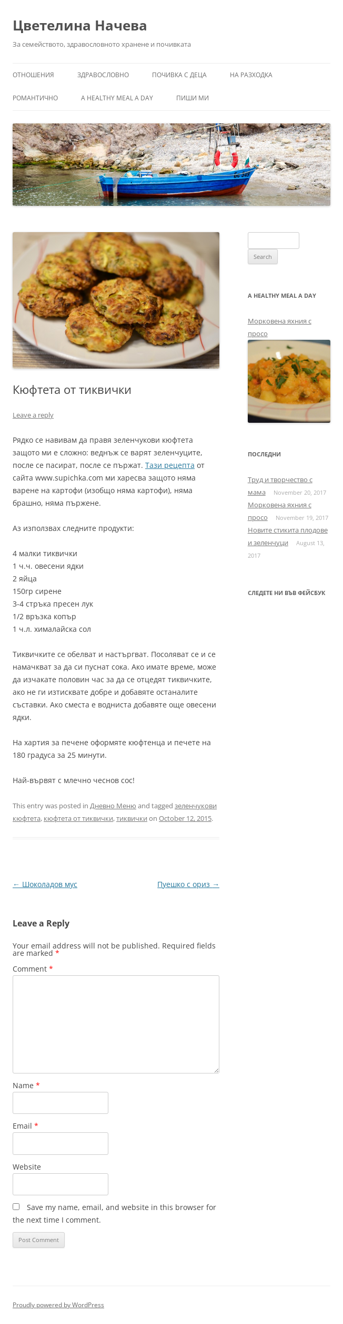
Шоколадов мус (45, 884)
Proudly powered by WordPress (58, 1304)
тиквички (131, 818)
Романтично (35, 97)
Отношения (33, 74)
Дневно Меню (113, 805)
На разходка (251, 74)
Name (26, 1085)
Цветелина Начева (80, 25)
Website (27, 1167)
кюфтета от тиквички (78, 818)
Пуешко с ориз (188, 884)
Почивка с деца (179, 74)
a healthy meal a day (117, 97)
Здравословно (103, 74)
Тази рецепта (170, 465)
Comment (33, 969)
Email (25, 1126)
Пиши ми (192, 97)
